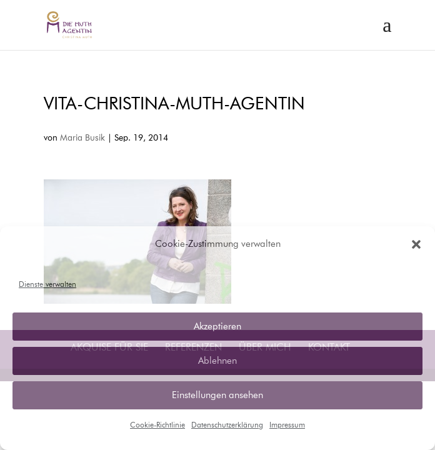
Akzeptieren (217, 326)
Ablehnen (217, 361)
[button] (416, 244)
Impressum (287, 425)
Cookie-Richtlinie (157, 425)
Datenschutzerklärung (227, 425)
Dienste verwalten (47, 285)
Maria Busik (82, 138)
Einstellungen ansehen (217, 395)
